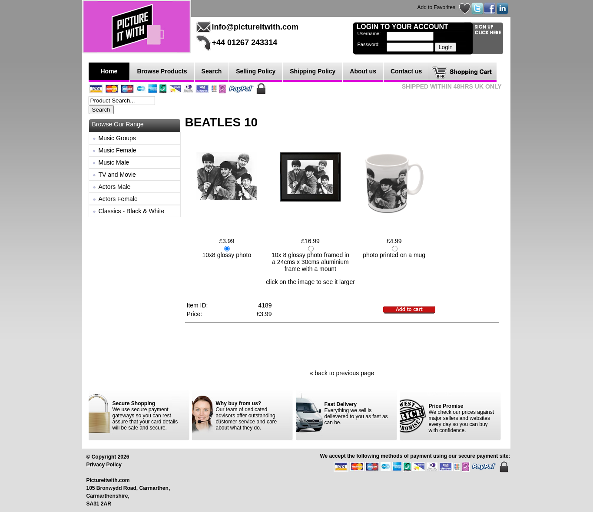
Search (212, 71)
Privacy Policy (104, 465)
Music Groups (117, 138)
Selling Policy (255, 71)
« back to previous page (342, 373)
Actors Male (115, 186)
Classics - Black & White (132, 211)
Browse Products (162, 71)
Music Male (114, 162)
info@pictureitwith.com (255, 27)
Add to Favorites (436, 7)
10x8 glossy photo (226, 254)
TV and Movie (117, 174)
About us (363, 71)
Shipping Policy (312, 71)
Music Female (117, 150)
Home (109, 71)
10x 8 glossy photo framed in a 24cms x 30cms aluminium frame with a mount (310, 261)
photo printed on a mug (394, 254)
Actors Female (118, 198)
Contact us (406, 71)
